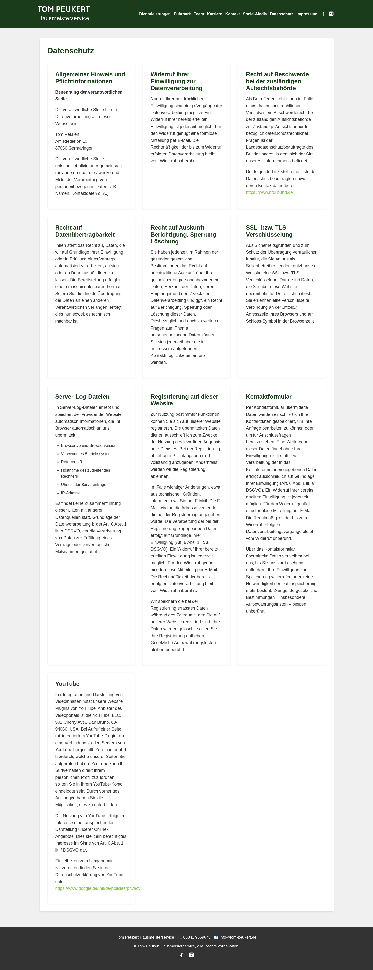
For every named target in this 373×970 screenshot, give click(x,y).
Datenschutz (281, 14)
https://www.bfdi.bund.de (269, 192)
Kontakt (232, 14)
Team (199, 14)
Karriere (214, 14)
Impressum (307, 14)
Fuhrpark (182, 14)
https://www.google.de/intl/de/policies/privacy (98, 888)
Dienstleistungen (155, 14)
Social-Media (255, 14)
